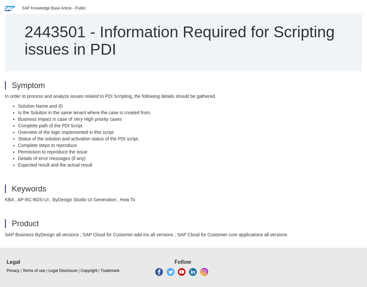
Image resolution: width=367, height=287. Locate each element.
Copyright (89, 270)
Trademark (110, 270)
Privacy (13, 270)
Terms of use (34, 270)
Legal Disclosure (63, 270)
